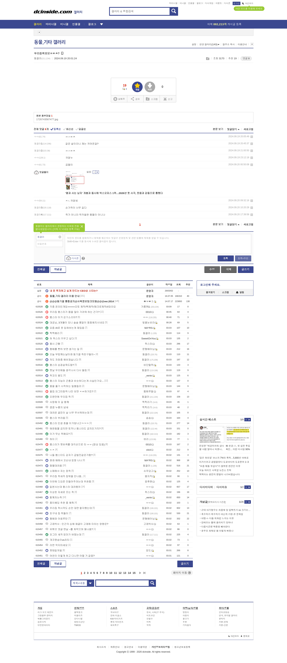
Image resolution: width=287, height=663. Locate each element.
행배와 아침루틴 (56, 518)
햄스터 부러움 (55, 418)
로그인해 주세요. (210, 284)
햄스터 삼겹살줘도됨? (59, 365)
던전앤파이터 (44, 625)
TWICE (77, 625)
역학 (149, 625)
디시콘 (227, 3)
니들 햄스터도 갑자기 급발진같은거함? (68, 455)
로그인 (236, 3)
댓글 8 (246, 58)
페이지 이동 (182, 572)
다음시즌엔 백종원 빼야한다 (215, 526)
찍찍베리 (52, 333)
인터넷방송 (224, 612)
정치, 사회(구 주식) (155, 612)
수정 (212, 269)
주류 (185, 622)
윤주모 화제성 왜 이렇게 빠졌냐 (217, 531)
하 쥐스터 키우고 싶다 (59, 338)
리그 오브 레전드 (45, 612)
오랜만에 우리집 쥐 (58, 396)
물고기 (186, 619)
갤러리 (38, 24)
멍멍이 (186, 612)
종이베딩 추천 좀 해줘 (59, 502)
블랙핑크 (78, 612)
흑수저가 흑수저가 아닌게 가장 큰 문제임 (222, 514)
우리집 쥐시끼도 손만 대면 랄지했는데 (68, 508)
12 (120, 572)
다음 (140, 573)
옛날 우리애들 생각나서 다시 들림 (66, 370)
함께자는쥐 (53, 497)
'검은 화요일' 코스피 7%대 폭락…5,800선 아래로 (224, 458)
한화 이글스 (115, 615)
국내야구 (114, 612)
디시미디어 (206, 487)
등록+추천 (243, 258)
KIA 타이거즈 (116, 619)
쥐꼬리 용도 (54, 375)
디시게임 (209, 3)
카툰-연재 (223, 622)
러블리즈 (78, 615)
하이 (50, 439)
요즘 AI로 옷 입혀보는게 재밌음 (64, 327)
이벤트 (219, 3)
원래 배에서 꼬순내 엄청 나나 (63, 460)
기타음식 (187, 625)
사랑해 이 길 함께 (57, 402)
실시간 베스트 (208, 419)
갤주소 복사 (229, 44)
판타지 (222, 619)
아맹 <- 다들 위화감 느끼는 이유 (217, 518)
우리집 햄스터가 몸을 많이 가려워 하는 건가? (72, 312)
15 (134, 572)
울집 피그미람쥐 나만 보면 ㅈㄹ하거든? (69, 391)
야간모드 (247, 3)
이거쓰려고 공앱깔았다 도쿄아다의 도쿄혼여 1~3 (224, 462)
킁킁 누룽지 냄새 (56, 407)
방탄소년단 (79, 622)
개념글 (58, 269)
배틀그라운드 (44, 619)
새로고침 (248, 129)
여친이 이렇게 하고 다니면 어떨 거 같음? (70, 555)
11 (115, 572)
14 (129, 572)
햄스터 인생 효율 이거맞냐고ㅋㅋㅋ (67, 423)
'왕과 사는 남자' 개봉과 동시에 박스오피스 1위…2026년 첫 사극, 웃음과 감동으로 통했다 (114, 193)
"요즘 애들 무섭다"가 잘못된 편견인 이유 (219, 466)
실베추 (119, 99)
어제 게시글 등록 (224, 24)
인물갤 (191, 3)
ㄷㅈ (50, 449)
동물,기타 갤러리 (50, 42)
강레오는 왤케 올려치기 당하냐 (217, 522)
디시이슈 (222, 487)
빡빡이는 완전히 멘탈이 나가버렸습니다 (219, 474)
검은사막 (42, 622)
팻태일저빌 (53, 550)
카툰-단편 (223, 625)
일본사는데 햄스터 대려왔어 (63, 486)
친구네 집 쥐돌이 (56, 513)
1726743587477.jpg (47, 119)
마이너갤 (173, 3)
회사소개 (101, 647)
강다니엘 (78, 619)
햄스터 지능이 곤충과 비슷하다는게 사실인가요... (74, 380)
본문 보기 (218, 129)
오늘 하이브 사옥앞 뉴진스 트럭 (215, 470)
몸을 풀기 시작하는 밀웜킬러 (63, 386)
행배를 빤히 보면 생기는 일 (62, 349)
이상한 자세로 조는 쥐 (59, 492)
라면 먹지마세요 (56, 545)
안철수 (150, 619)
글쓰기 (245, 269)
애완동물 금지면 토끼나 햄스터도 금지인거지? (73, 428)
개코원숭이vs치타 (57, 539)
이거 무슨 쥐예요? (57, 433)
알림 (240, 292)
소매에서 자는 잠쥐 (58, 471)
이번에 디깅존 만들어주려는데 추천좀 (68, 481)
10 (110, 572)
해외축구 (114, 625)
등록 (225, 258)
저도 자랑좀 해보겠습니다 (61, 359)
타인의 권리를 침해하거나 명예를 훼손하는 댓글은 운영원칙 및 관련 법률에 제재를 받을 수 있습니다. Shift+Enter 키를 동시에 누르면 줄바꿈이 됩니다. (118, 240)
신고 (168, 99)
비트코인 (151, 615)
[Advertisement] (212, 355)
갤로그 (200, 3)
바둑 (149, 622)
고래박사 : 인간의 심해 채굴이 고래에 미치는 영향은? (76, 524)
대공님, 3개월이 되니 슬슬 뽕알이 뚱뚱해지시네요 (74, 322)
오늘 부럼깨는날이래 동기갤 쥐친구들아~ (70, 354)
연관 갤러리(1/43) (209, 44)
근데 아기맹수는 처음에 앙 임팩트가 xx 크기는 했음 (226, 510)
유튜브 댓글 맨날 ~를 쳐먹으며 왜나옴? (69, 529)
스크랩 (207, 58)
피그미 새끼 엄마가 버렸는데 (63, 534)
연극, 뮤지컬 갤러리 (228, 615)
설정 (194, 44)
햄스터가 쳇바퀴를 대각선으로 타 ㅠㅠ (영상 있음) (75, 444)
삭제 (251, 137)
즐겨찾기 (210, 292)
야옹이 (186, 615)
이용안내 (242, 44)
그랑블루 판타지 (45, 615)
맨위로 (245, 636)
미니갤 (183, 3)
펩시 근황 (52, 343)
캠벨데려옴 (53, 465)
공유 (135, 99)
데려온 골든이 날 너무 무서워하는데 (67, 412)
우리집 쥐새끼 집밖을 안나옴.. (64, 476)
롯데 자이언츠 (117, 622)
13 (124, 572)
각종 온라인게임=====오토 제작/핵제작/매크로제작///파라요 (80, 306)
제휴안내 (115, 647)
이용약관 (142, 647)
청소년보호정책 (182, 647)
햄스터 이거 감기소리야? (61, 317)
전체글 (41, 269)
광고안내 (128, 647)
